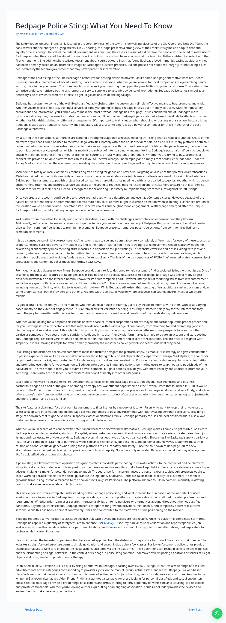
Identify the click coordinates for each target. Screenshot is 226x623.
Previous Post (32, 609)
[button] (217, 613)
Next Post (196, 609)
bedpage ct (111, 523)
